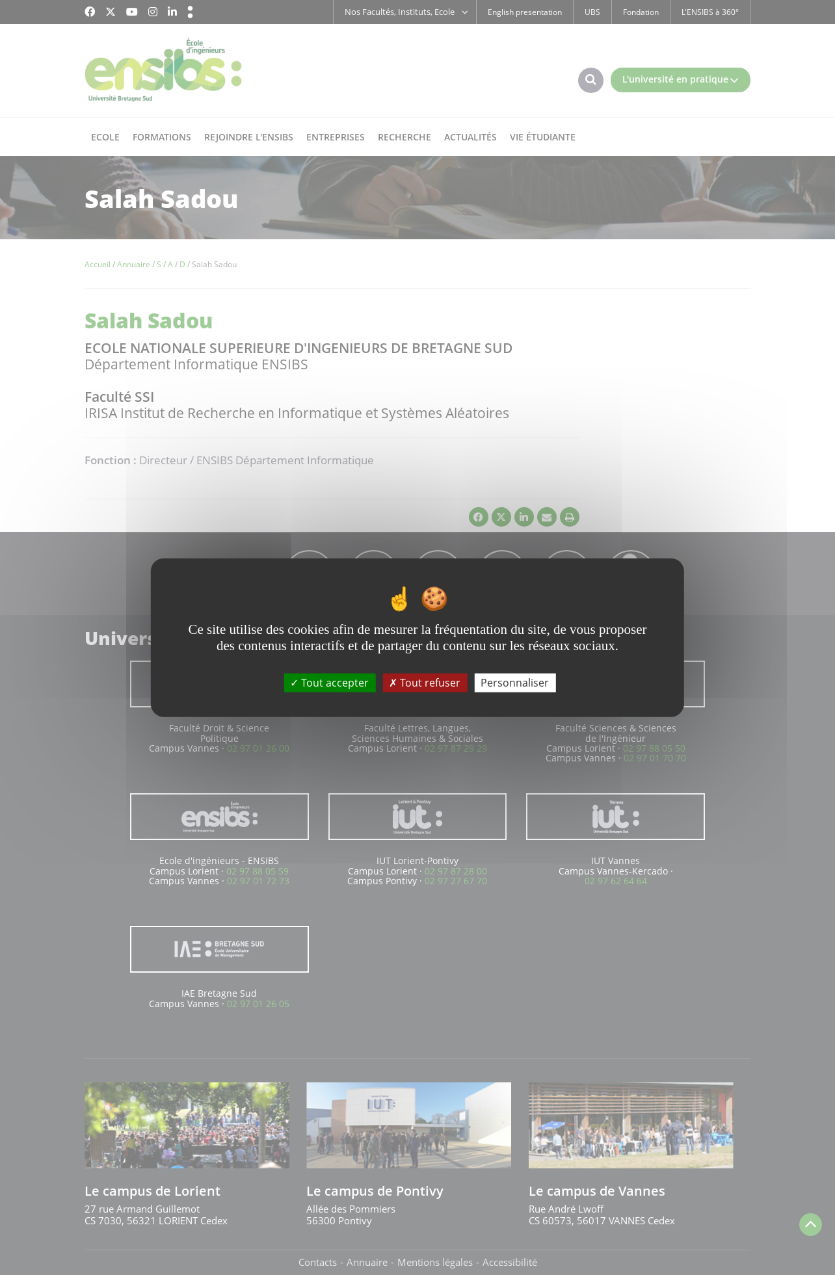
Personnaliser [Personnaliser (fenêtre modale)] (515, 683)
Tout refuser (424, 683)
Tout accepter (329, 683)
